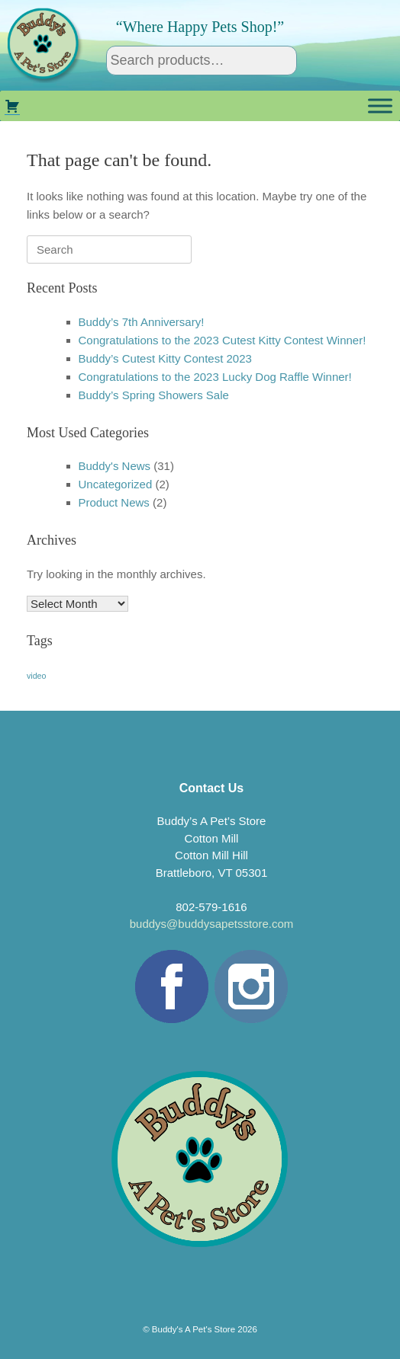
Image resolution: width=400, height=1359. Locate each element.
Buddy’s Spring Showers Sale (154, 395)
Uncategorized (116, 484)
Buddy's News (115, 465)
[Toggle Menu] (380, 105)
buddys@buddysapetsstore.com (212, 923)
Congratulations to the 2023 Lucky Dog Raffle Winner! (215, 376)
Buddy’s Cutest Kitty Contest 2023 (165, 358)
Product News (114, 502)
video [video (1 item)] (36, 675)
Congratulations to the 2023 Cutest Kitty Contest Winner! (222, 340)
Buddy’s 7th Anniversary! (142, 321)
